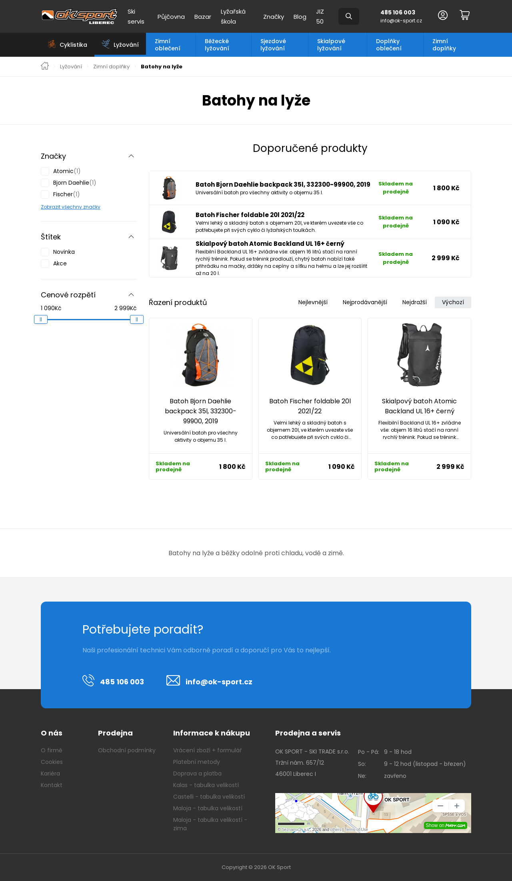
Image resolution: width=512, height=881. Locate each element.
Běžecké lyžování (217, 44)
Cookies (52, 762)
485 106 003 (397, 12)
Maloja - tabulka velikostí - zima (210, 824)
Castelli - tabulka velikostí (209, 797)
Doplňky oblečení (389, 44)
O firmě (51, 750)
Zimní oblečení (167, 44)
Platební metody (196, 762)
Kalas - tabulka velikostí (206, 785)
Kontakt (51, 785)
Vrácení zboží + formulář (207, 750)
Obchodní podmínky (127, 750)
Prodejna (115, 733)
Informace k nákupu (211, 733)
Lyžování (71, 67)
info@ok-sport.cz (401, 20)
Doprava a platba (197, 773)
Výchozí (453, 302)
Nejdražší (414, 302)
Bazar (202, 16)
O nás (51, 733)
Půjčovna (171, 16)
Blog (300, 16)
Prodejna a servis (308, 733)
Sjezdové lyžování (273, 44)
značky (91, 206)
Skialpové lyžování (331, 44)
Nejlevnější (313, 302)
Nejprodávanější (365, 302)
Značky (273, 16)
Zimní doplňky (444, 44)
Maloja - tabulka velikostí (207, 808)
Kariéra (50, 773)
